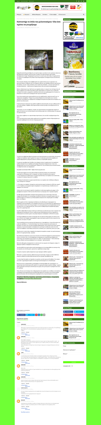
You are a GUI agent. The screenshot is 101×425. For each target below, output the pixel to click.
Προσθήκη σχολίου (25, 412)
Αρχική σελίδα (20, 18)
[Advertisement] (39, 40)
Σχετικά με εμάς (24, 1)
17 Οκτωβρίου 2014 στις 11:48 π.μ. (28, 337)
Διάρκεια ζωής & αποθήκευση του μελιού (76, 101)
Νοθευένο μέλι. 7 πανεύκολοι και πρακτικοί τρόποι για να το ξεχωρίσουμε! (76, 258)
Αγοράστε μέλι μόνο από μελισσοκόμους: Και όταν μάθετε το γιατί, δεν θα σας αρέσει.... (76, 154)
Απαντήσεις (24, 333)
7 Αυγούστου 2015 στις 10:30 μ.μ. (28, 401)
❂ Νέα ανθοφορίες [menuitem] (36, 14)
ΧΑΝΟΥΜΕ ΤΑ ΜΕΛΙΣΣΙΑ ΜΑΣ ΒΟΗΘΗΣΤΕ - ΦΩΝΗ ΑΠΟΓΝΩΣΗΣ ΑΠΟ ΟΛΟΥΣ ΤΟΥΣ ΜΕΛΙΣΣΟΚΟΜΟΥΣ (76, 146)
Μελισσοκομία (26, 18)
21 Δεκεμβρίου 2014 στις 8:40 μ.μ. (28, 378)
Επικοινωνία (31, 1)
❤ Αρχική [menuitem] (19, 14)
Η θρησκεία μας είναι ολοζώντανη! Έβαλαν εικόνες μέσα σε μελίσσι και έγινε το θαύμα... (76, 107)
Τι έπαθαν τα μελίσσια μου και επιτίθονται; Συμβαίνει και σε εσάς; (76, 226)
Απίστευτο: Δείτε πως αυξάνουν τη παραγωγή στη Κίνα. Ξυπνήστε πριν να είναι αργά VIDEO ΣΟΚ (76, 272)
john (22, 352)
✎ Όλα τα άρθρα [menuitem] (52, 14)
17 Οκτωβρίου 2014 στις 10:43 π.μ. (28, 325)
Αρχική (18, 1)
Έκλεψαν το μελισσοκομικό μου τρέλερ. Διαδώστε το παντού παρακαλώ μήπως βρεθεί (76, 301)
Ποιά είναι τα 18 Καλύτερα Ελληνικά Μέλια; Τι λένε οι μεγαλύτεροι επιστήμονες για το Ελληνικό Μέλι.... (76, 294)
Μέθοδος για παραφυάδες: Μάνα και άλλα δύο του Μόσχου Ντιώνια (76, 126)
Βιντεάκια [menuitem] (45, 14)
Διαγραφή (27, 332)
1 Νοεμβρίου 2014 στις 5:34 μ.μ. (28, 353)
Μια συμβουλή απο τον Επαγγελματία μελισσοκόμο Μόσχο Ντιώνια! (75, 114)
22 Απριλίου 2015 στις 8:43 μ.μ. (27, 389)
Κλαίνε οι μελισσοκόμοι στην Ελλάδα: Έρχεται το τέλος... (75, 132)
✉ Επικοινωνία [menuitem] (62, 14)
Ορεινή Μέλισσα (21, 27)
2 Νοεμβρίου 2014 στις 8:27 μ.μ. (28, 366)
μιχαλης (23, 400)
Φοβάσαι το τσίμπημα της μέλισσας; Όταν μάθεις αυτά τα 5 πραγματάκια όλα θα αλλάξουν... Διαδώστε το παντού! (76, 279)
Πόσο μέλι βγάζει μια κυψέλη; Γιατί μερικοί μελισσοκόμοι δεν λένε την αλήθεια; (76, 139)
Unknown (23, 336)
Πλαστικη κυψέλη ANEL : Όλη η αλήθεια (76, 120)
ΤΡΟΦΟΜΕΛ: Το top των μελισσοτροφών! (74, 159)
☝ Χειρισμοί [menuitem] (26, 14)
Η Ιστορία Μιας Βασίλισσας (33, 278)
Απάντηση (23, 332)
